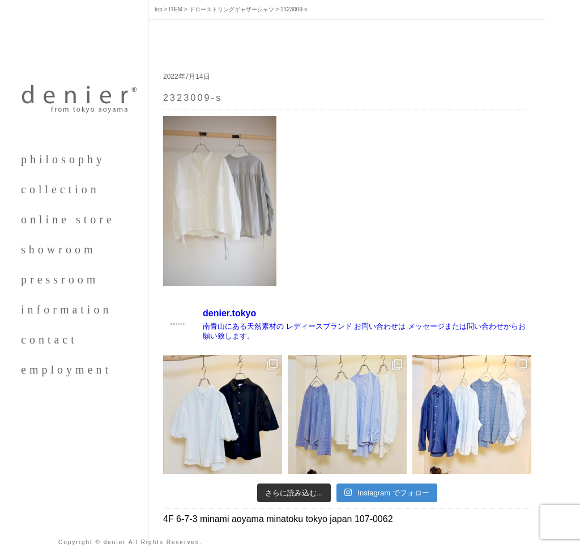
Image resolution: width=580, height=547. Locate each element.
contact (49, 339)
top (159, 9)
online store (68, 219)
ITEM (175, 9)
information (66, 309)
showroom (58, 249)
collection (60, 189)
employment (66, 369)
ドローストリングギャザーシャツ (231, 9)
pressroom (60, 279)
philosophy (63, 159)
